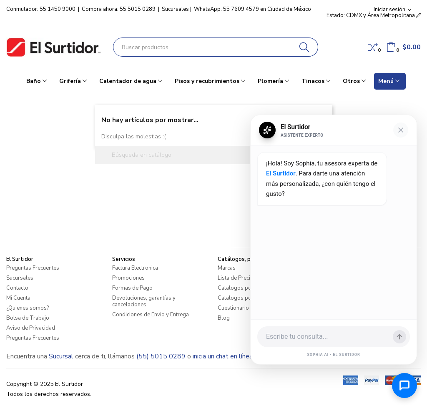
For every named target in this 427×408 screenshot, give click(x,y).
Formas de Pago (132, 288)
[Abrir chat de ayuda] (404, 385)
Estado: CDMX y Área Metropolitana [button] (374, 15)
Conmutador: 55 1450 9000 (40, 9)
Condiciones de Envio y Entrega (150, 314)
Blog (224, 318)
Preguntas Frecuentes (32, 268)
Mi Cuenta (18, 298)
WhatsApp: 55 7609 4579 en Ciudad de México (252, 9)
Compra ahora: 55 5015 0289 (119, 9)
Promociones (128, 278)
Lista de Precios (237, 278)
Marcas (227, 268)
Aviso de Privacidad (30, 328)
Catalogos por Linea (243, 288)
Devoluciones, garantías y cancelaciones (144, 301)
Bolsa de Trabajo (27, 318)
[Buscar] (304, 47)
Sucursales (175, 9)
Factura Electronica (135, 268)
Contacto (17, 288)
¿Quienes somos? (27, 308)
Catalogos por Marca (244, 298)
